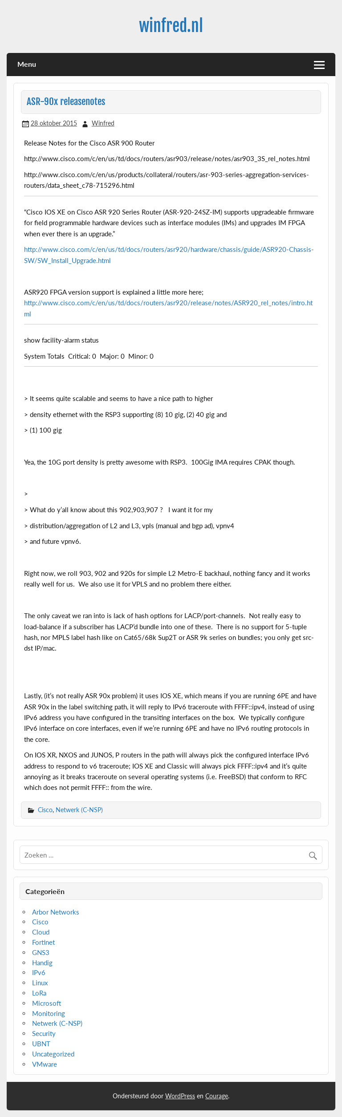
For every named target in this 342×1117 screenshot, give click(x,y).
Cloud (40, 932)
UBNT (41, 1044)
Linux (40, 983)
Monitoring (48, 1013)
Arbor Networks (55, 912)
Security (44, 1033)
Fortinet (43, 942)
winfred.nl (171, 26)
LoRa (39, 993)
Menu (26, 64)
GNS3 (40, 952)
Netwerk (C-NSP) (79, 809)
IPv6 (38, 972)
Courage (216, 1096)
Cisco (45, 809)
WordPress (180, 1096)
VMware (44, 1064)
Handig (42, 963)
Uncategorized (53, 1054)
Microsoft (46, 1003)
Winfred (103, 123)
